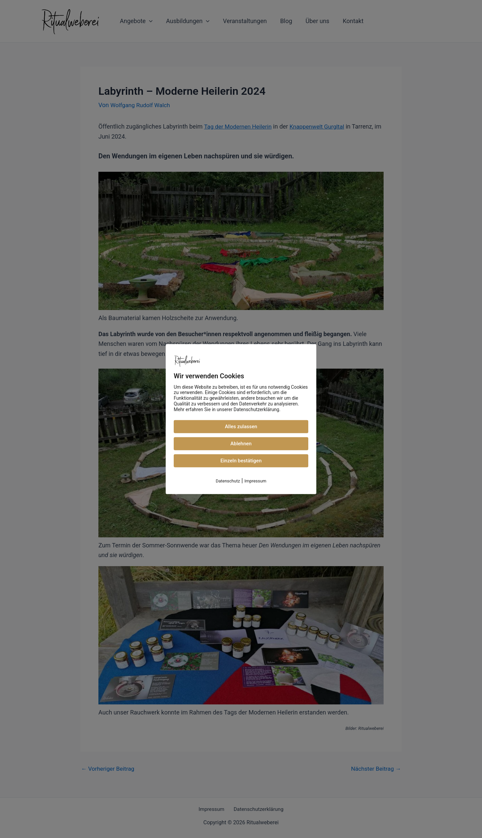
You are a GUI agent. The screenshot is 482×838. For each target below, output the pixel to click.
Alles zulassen (241, 427)
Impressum (255, 480)
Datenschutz (228, 480)
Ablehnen (240, 444)
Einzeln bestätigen (241, 461)
